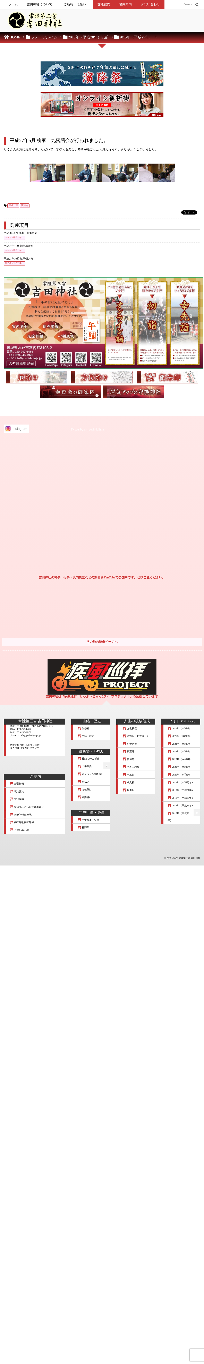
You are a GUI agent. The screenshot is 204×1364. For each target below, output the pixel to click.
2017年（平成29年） (181, 805)
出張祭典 (84, 766)
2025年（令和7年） (180, 736)
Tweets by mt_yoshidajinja (87, 429)
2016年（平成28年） (14, 238)
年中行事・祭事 (88, 819)
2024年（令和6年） (180, 743)
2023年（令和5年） (180, 751)
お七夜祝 (129, 728)
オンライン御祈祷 (89, 774)
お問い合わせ (150, 4)
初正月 (128, 751)
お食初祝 (129, 743)
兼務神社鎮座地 (21, 814)
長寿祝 (128, 790)
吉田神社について (39, 4)
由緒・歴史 (85, 736)
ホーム (13, 4)
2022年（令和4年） (180, 759)
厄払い (83, 781)
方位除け (84, 789)
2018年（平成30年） (181, 797)
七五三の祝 (130, 766)
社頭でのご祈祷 (88, 758)
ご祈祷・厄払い (75, 4)
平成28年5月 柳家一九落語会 (20, 233)
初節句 (128, 759)
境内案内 (125, 4)
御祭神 (83, 728)
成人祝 (128, 782)
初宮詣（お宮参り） (135, 736)
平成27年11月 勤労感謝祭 (18, 246)
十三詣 (128, 774)
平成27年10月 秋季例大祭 (18, 258)
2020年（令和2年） (180, 774)
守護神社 (84, 797)
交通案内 (103, 4)
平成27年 (13, 205)
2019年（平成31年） (181, 790)
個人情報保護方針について (25, 748)
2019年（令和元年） (181, 782)
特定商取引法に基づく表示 (25, 744)
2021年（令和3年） (180, 766)
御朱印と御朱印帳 (22, 822)
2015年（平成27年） (14, 250)
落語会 (24, 205)
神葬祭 (83, 827)
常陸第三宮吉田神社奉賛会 (27, 806)
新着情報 (17, 783)
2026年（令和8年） (180, 728)
